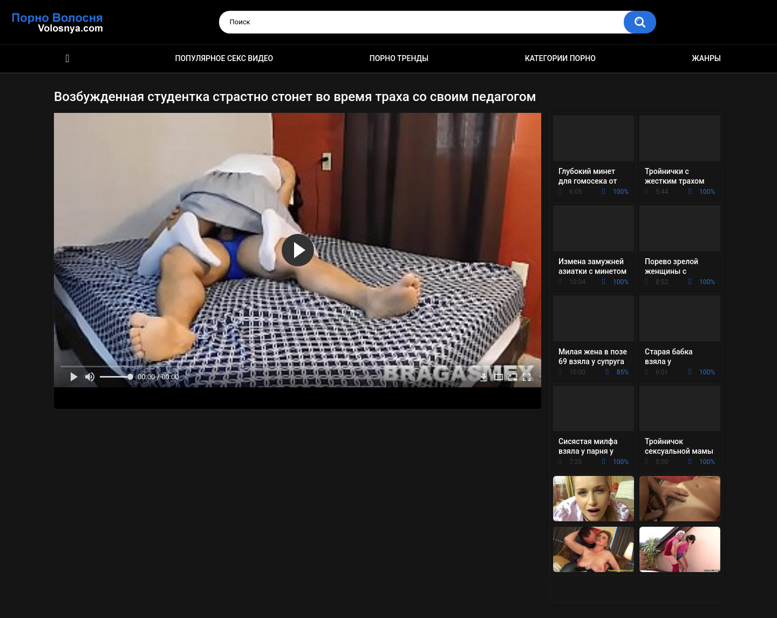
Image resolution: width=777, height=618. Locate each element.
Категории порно (560, 58)
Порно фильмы (67, 58)
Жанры (706, 58)
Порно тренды (399, 58)
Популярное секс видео (224, 58)
